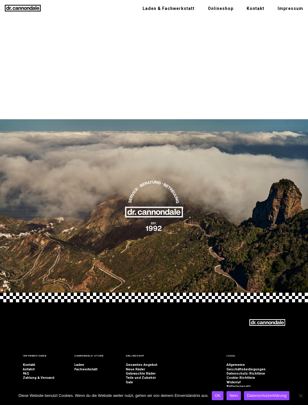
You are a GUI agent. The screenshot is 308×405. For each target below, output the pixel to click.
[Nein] (300, 396)
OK (217, 395)
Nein (233, 395)
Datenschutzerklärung (266, 395)
